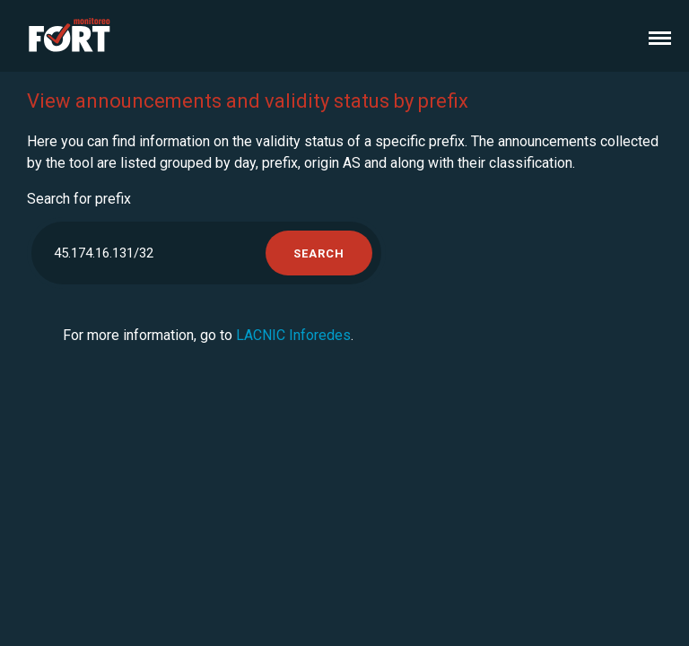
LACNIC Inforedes (293, 335)
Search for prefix (79, 198)
